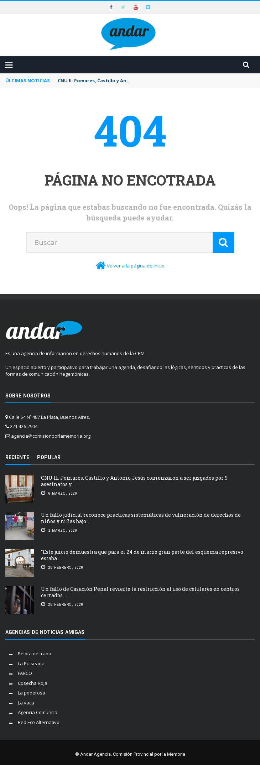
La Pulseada (31, 663)
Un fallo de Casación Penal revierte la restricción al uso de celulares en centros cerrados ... (140, 592)
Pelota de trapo (34, 653)
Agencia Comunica (37, 712)
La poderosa (31, 692)
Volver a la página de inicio (136, 265)
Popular (49, 457)
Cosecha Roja (32, 683)
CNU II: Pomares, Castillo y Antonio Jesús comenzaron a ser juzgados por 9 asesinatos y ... (134, 481)
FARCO (25, 673)
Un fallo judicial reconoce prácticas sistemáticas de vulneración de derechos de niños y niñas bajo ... (141, 518)
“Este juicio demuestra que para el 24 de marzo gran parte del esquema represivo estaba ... (142, 555)
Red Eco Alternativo (38, 722)
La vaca (26, 702)
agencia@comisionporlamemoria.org (50, 436)
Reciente (17, 457)
